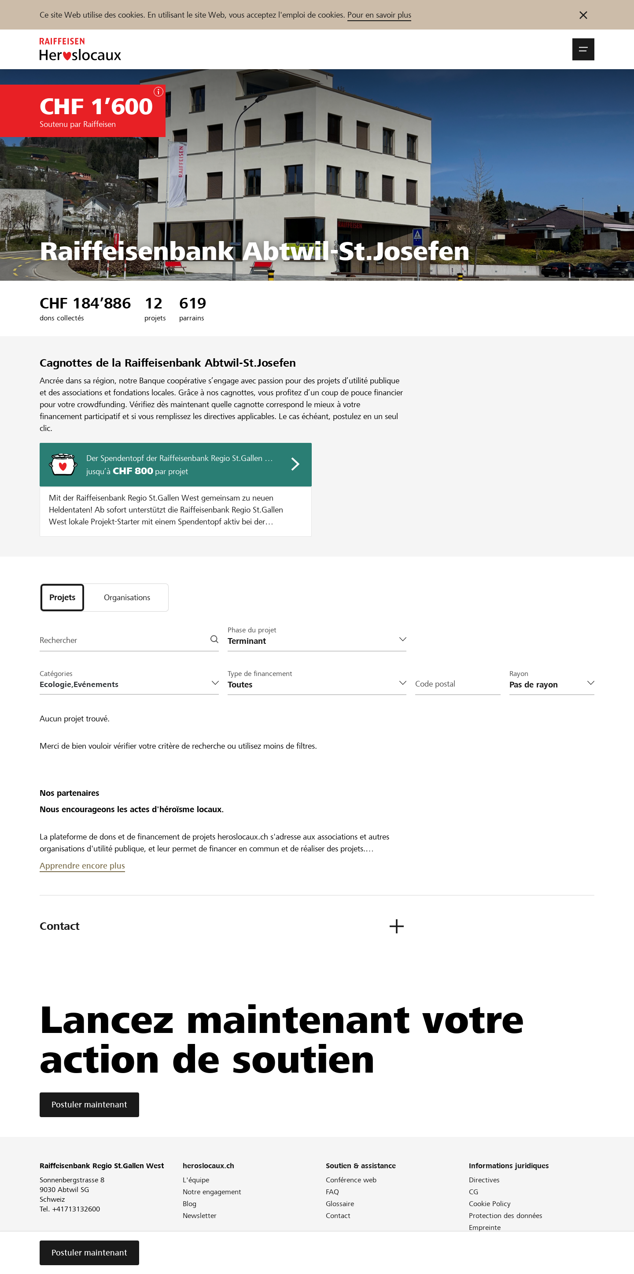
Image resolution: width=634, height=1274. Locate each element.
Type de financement (260, 673)
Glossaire (340, 1204)
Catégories (56, 673)
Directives (484, 1180)
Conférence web (351, 1180)
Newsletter (200, 1215)
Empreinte (485, 1227)
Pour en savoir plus (379, 14)
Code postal (435, 684)
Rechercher (58, 641)
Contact (338, 1215)
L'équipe (196, 1180)
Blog (189, 1204)
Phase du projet (252, 630)
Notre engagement (212, 1192)
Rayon (518, 673)
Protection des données (505, 1215)
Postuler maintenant (89, 1104)
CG (473, 1192)
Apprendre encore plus (82, 865)
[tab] (62, 597)
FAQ (332, 1192)
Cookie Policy (490, 1204)
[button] (583, 49)
